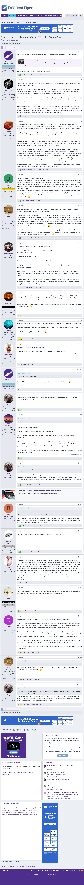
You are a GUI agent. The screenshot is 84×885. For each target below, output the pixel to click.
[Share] (78, 51)
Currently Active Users (10, 803)
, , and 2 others (35, 116)
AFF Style (4, 871)
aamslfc (38, 807)
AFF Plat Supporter (9, 307)
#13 (81, 463)
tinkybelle (15, 811)
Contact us (41, 871)
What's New (21, 15)
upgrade (54, 749)
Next (15, 47)
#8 (81, 320)
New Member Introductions (54, 790)
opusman (23, 809)
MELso (24, 814)
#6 (81, 243)
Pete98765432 (6, 816)
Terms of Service (50, 871)
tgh (3, 807)
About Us (33, 871)
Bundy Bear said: (23, 419)
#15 (81, 531)
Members (27, 19)
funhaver (15, 809)
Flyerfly (22, 816)
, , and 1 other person (35, 170)
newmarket (13, 807)
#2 (81, 80)
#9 (81, 344)
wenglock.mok (30, 811)
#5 (81, 206)
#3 (81, 121)
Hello (48, 786)
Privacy (58, 871)
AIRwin (26, 812)
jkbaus (34, 812)
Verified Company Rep (8, 68)
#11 (81, 394)
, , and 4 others (37, 339)
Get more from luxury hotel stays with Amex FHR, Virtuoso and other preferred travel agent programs (63, 793)
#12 (81, 415)
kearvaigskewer (19, 812)
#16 (81, 557)
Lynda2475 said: (22, 467)
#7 (81, 292)
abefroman (22, 811)
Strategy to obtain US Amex (55, 772)
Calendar (20, 19)
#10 (81, 369)
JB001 (30, 812)
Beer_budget (30, 814)
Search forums (12, 19)
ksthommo (12, 812)
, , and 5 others (31, 552)
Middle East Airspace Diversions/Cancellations (61, 766)
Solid (35, 814)
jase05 (20, 814)
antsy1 (10, 809)
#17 (81, 588)
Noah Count (32, 807)
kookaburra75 (30, 809)
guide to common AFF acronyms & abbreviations (17, 773)
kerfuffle (4, 814)
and (25, 315)
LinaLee (15, 814)
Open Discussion (51, 783)
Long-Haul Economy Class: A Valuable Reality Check (41, 60)
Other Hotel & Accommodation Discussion (59, 798)
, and (28, 364)
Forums (12, 15)
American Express (52, 776)
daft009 (36, 811)
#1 (81, 51)
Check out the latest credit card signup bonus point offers (39, 490)
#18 (81, 616)
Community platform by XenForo (42, 874)
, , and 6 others (35, 75)
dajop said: (21, 661)
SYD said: (20, 688)
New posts (4, 19)
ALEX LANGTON (15, 816)
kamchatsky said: (23, 373)
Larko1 (19, 807)
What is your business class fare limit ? (59, 779)
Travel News (50, 770)
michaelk (10, 814)
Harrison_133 (24, 807)
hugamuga (5, 812)
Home (4, 15)
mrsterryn (9, 811)
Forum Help (65, 871)
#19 (81, 657)
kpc (19, 809)
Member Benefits (50, 15)
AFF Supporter (9, 189)
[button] (26, 15)
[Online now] (8, 183)
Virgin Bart (5, 809)
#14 (81, 504)
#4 (81, 175)
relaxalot (7, 807)
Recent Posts (48, 762)
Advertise (77, 871)
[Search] (81, 15)
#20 (81, 684)
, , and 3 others (32, 287)
